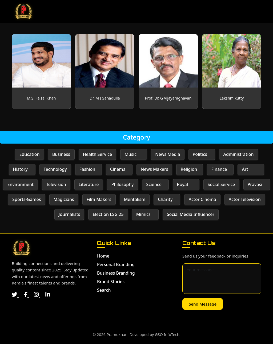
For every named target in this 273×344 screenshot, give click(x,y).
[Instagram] (37, 294)
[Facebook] (26, 294)
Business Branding (116, 273)
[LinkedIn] (47, 294)
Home (123, 11)
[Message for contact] (221, 278)
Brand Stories (214, 11)
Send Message (202, 304)
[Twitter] (15, 294)
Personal (148, 11)
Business (178, 11)
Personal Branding (116, 264)
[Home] (21, 248)
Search (249, 11)
